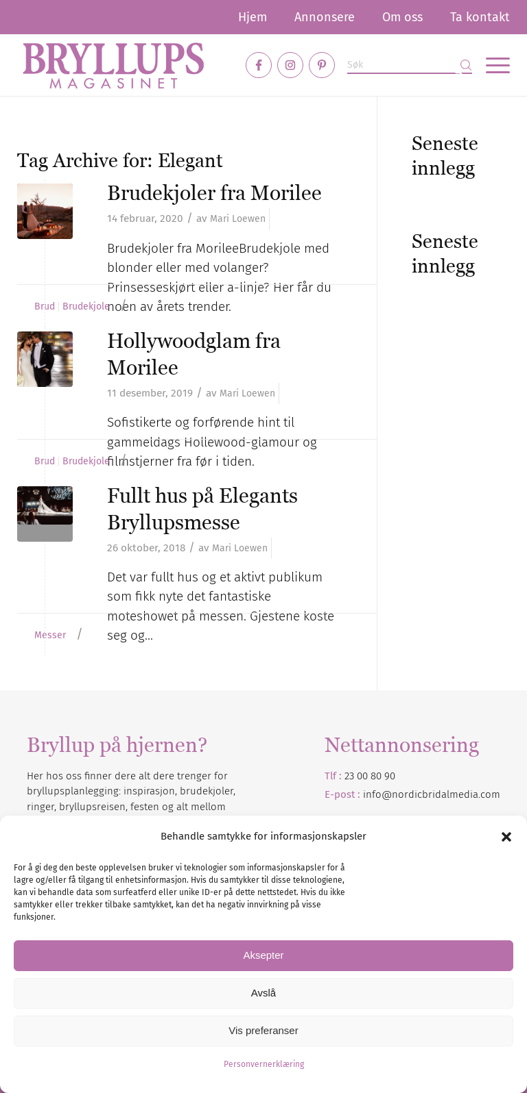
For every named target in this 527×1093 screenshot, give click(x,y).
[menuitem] (252, 17)
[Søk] (409, 65)
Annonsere (324, 17)
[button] (506, 837)
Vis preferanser (263, 1030)
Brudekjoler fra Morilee (214, 193)
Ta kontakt (480, 17)
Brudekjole (86, 307)
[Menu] (491, 65)
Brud (44, 307)
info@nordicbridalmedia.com (431, 794)
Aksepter (263, 955)
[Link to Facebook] (259, 65)
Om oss (402, 17)
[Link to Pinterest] (322, 65)
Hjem (252, 17)
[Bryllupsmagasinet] (113, 65)
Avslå (263, 992)
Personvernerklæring (264, 1064)
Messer (50, 635)
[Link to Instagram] (290, 65)
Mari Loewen (238, 219)
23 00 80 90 (369, 776)
